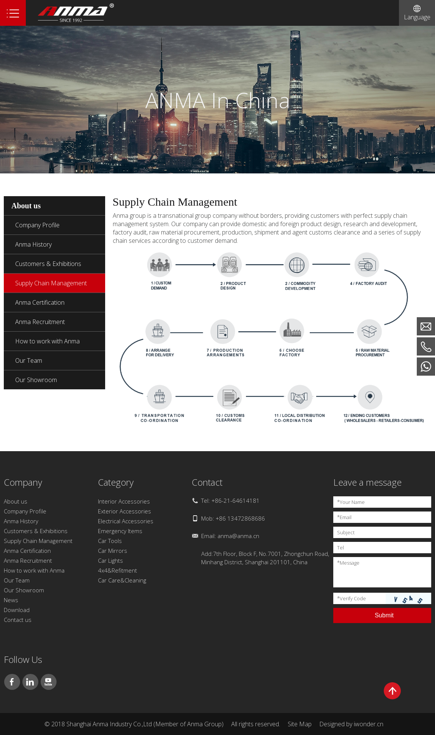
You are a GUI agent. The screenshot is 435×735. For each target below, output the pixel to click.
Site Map (300, 724)
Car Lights (110, 560)
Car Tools (110, 541)
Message (348, 562)
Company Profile (37, 225)
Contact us (18, 619)
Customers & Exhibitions (48, 264)
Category (116, 482)
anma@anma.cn (238, 536)
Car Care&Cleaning (122, 580)
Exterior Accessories (124, 511)
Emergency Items (120, 531)
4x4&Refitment (117, 570)
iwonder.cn (368, 724)
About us (15, 501)
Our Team (28, 360)
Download (17, 610)
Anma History (33, 244)
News (11, 600)
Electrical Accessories (125, 521)
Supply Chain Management (51, 283)
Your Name (351, 501)
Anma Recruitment (40, 322)
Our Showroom (36, 380)
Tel (340, 547)
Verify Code (351, 598)
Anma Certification (40, 302)
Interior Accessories (124, 501)
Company (23, 482)
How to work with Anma (47, 341)
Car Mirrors (112, 550)
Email (344, 517)
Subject (346, 532)
